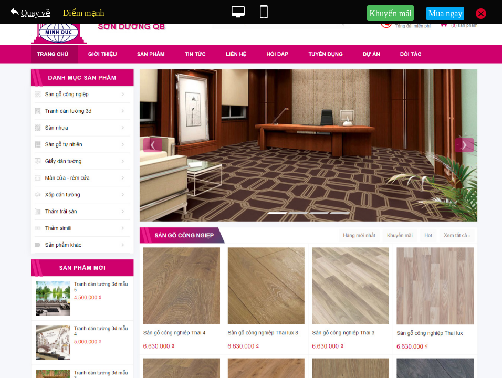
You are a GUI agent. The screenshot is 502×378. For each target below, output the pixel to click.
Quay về (35, 12)
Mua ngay (445, 13)
